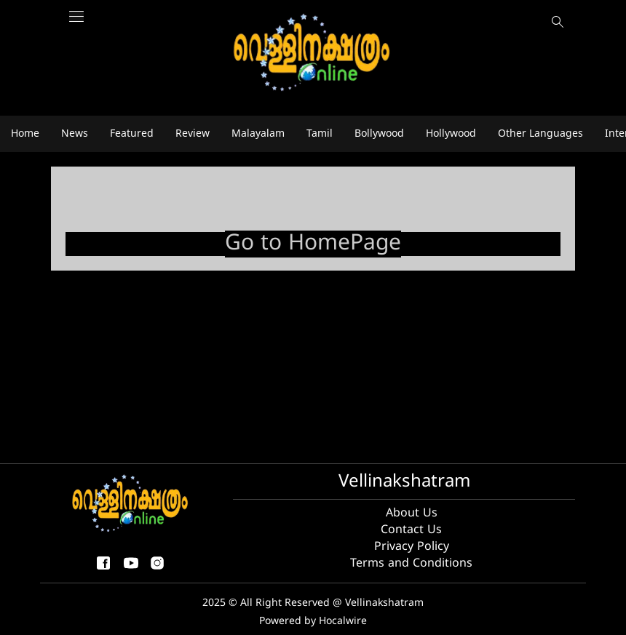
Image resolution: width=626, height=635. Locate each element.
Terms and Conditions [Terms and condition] (411, 563)
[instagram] (157, 569)
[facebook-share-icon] (103, 569)
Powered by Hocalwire (313, 621)
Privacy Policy (411, 547)
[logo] (313, 53)
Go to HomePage (313, 244)
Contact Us (411, 530)
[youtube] (131, 569)
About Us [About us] (411, 513)
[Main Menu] (76, 24)
